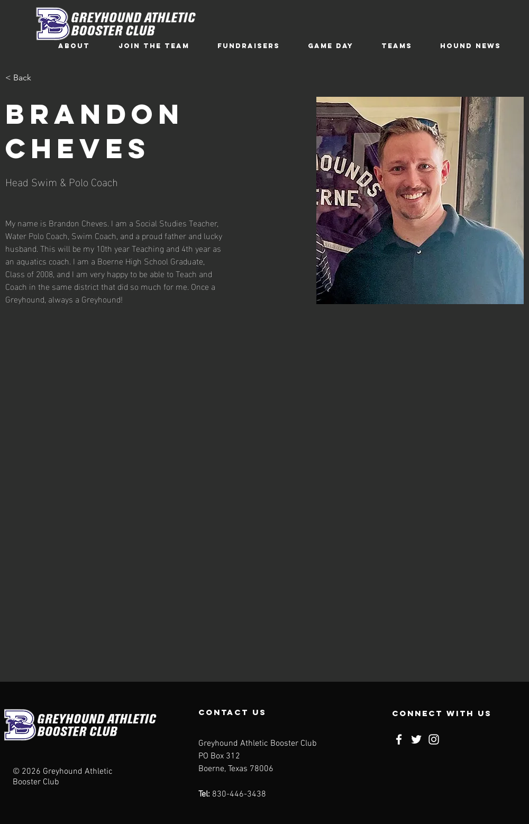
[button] (74, 45)
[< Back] (26, 78)
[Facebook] (399, 739)
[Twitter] (416, 739)
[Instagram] (434, 739)
